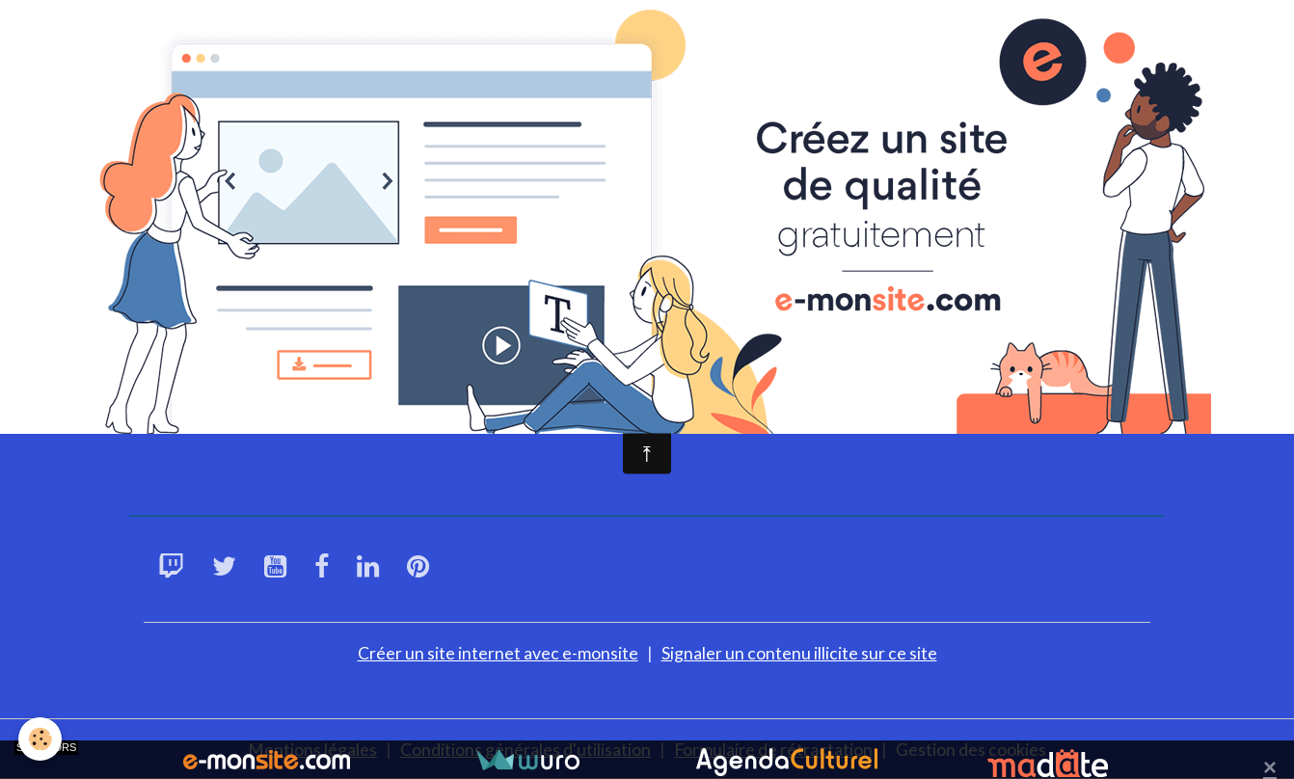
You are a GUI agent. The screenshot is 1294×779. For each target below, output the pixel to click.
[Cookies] (41, 739)
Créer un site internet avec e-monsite (498, 651)
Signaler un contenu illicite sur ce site (799, 651)
